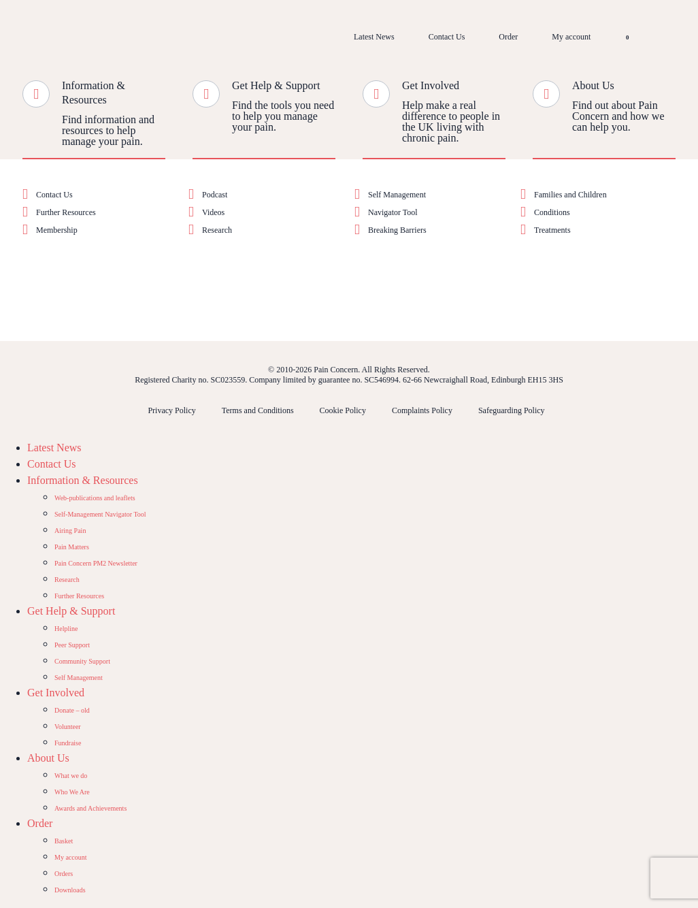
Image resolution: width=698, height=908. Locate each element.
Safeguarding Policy (511, 410)
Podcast (214, 194)
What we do (70, 775)
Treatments (552, 230)
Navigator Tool (393, 212)
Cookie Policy (343, 410)
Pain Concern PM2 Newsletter (95, 563)
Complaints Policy (422, 410)
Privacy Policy (171, 410)
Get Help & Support (276, 85)
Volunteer (67, 726)
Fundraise (67, 743)
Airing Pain (70, 530)
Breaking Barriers (397, 230)
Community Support (82, 661)
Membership (57, 230)
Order (508, 37)
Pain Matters (71, 547)
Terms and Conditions (258, 410)
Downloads (70, 890)
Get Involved (430, 85)
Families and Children (570, 194)
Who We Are (72, 792)
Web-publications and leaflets (94, 498)
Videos (213, 212)
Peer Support (72, 645)
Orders (63, 873)
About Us (593, 85)
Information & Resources (82, 480)
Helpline (66, 628)
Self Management (397, 194)
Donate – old (72, 710)
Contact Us (447, 37)
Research (217, 230)
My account (571, 37)
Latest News (374, 37)
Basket (63, 841)
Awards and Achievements (90, 808)
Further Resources (66, 212)
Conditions (552, 212)
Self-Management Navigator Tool (100, 514)
